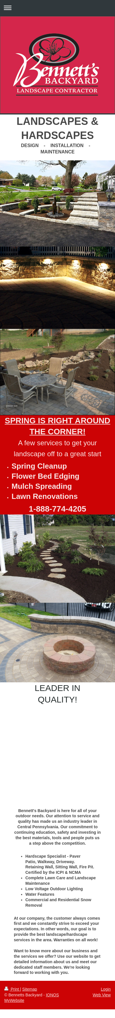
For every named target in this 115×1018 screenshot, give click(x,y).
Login (106, 989)
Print (12, 989)
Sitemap (29, 989)
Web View (102, 995)
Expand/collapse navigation (57, 7)
